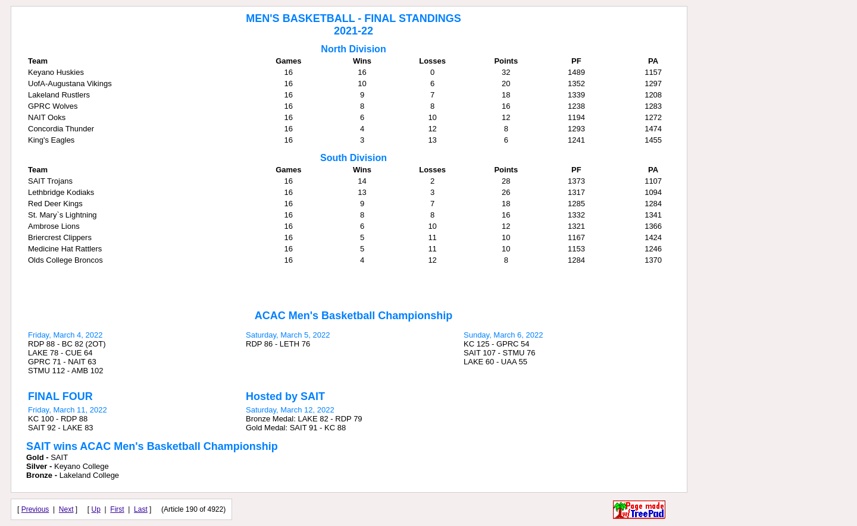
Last (141, 509)
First (117, 509)
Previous (35, 509)
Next (66, 509)
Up (96, 509)
